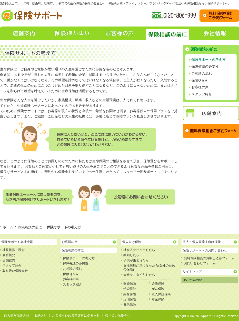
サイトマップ (192, 271)
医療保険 (129, 283)
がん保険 (158, 289)
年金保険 (158, 299)
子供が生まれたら (136, 260)
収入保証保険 (161, 294)
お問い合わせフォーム (200, 263)
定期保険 (129, 299)
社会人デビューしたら (139, 250)
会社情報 (215, 33)
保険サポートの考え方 (208, 60)
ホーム (8, 227)
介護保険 (158, 283)
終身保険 (129, 294)
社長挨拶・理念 (13, 250)
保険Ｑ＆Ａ (71, 274)
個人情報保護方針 (16, 315)
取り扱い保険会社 (15, 271)
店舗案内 (24, 33)
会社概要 (8, 255)
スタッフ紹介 (201, 94)
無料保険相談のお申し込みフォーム (209, 258)
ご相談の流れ (201, 73)
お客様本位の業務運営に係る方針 (76, 315)
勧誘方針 (40, 315)
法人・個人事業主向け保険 (202, 242)
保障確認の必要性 (205, 66)
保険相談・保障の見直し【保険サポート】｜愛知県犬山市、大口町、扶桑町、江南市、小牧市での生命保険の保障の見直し (32, 15)
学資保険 (129, 289)
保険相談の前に (167, 33)
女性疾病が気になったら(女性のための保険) (149, 267)
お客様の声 (119, 33)
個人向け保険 (131, 242)
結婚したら (131, 255)
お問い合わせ (219, 15)
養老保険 (129, 304)
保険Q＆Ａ (199, 80)
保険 (72, 33)
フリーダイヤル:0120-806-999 (174, 15)
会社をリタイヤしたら (139, 274)
